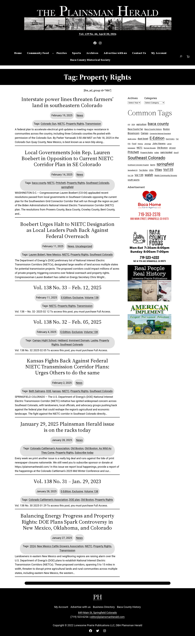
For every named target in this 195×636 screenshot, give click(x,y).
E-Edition (66, 297)
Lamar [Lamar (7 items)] (169, 144)
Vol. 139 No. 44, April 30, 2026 (97, 34)
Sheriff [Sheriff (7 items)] (176, 153)
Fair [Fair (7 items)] (177, 139)
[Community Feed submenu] (53, 53)
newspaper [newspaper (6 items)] (131, 148)
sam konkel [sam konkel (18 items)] (166, 152)
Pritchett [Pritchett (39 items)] (133, 152)
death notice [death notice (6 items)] (132, 139)
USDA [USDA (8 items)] (151, 170)
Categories (150, 98)
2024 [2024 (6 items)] (133, 124)
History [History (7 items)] (140, 144)
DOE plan (74, 499)
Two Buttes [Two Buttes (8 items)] (143, 170)
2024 (33, 546)
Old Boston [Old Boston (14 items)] (162, 147)
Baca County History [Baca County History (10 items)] (153, 129)
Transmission (93, 123)
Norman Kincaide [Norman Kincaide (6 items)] (150, 148)
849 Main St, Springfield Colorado (97, 612)
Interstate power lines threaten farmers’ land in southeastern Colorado (67, 102)
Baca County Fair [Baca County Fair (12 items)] (135, 129)
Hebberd (63, 340)
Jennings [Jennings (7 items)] (147, 144)
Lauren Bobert (37, 254)
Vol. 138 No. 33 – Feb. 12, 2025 (67, 287)
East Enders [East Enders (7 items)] (170, 139)
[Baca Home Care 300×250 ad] (149, 224)
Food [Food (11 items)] (134, 143)
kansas (56, 391)
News (80, 115)
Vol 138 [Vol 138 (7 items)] (130, 175)
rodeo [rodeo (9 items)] (156, 152)
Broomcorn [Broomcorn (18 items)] (133, 133)
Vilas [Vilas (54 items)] (158, 170)
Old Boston (77, 448)
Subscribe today (84, 452)
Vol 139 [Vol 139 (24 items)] (139, 175)
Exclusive (77, 297)
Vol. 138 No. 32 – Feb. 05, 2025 (67, 322)
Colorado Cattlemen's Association (48, 499)
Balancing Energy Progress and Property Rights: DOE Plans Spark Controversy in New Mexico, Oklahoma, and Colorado (67, 522)
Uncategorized (83, 246)
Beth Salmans (37, 391)
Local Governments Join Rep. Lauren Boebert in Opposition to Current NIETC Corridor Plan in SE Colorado (67, 158)
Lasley (94, 340)
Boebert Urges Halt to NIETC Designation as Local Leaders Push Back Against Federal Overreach (67, 230)
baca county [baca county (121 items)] (158, 123)
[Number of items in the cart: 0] (188, 56)
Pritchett (61, 182)
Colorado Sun (48, 123)
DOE (48, 391)
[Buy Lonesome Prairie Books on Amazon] (149, 300)
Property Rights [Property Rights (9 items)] (146, 152)
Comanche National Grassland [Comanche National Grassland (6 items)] (160, 134)
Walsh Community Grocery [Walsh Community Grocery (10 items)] (165, 175)
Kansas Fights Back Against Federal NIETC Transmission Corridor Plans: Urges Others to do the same (67, 367)
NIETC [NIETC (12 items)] (139, 148)
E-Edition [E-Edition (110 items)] (157, 138)
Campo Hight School (44, 340)
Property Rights (75, 123)
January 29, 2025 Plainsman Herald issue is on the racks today (67, 427)
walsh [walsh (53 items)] (149, 175)
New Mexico (54, 254)
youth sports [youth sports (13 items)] (133, 180)
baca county (39, 182)
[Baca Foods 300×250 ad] (149, 262)
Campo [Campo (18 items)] (144, 133)
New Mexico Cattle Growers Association (60, 546)
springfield (67, 187)
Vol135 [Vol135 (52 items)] (168, 170)
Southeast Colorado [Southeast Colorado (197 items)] (146, 157)
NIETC (61, 123)
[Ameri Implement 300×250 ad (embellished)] (149, 338)
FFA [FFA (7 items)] (129, 144)
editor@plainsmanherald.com (107, 616)
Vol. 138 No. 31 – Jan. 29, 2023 (67, 481)
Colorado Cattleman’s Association (50, 448)
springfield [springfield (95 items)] (165, 164)
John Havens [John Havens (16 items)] (159, 143)
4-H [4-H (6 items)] (129, 124)
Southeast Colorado (97, 182)
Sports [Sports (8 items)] (152, 165)
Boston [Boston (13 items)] (166, 129)
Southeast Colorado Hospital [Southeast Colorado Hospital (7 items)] (138, 165)
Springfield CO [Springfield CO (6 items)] (132, 170)
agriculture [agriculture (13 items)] (141, 124)
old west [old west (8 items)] (172, 148)
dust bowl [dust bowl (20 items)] (143, 138)
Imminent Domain (79, 340)
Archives (133, 98)
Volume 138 (92, 297)
